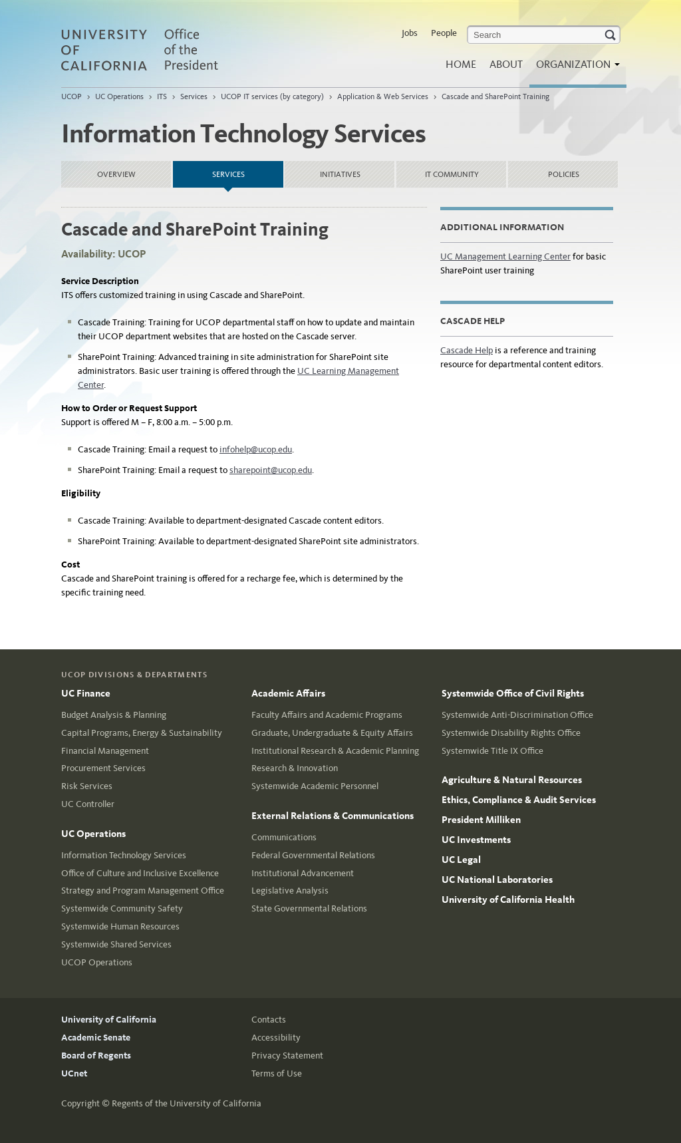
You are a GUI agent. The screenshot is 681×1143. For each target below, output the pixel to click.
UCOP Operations (96, 962)
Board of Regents (96, 1055)
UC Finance (85, 693)
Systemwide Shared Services (116, 944)
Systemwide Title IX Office (492, 750)
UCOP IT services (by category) (272, 96)
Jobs (410, 33)
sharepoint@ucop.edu (270, 470)
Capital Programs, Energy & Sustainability (141, 732)
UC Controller (87, 804)
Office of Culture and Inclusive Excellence (140, 873)
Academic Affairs (288, 693)
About (506, 64)
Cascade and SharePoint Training (495, 96)
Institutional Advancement (302, 873)
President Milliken (481, 820)
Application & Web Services (382, 96)
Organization (574, 68)
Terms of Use (276, 1073)
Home (461, 64)
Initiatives (340, 174)
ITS (162, 96)
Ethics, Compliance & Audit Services (519, 800)
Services (193, 96)
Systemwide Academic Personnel (314, 786)
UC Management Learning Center (505, 256)
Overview (116, 174)
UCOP (71, 96)
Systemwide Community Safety (122, 908)
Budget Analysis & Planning (113, 715)
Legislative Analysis (290, 890)
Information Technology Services (123, 855)
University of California (108, 1019)
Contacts (268, 1019)
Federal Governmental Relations (313, 855)
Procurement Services (103, 768)
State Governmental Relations (309, 908)
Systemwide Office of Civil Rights (513, 693)
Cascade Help (466, 350)
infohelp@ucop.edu (255, 449)
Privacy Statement (287, 1055)
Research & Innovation (294, 768)
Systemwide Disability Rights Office (511, 732)
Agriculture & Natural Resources (512, 780)
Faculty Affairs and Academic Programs (326, 715)
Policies (563, 174)
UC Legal (461, 860)
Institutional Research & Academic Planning (335, 750)
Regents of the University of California (186, 1103)
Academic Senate (95, 1037)
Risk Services (86, 786)
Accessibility (276, 1037)
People (444, 33)
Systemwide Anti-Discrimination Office (517, 715)
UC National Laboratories (497, 880)
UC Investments (476, 840)
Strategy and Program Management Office (142, 890)
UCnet (74, 1073)
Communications (284, 837)
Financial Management (105, 750)
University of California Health (508, 899)
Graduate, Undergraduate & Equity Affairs (332, 732)
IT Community (452, 174)
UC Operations (119, 96)
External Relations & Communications (332, 816)
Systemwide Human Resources (120, 926)
